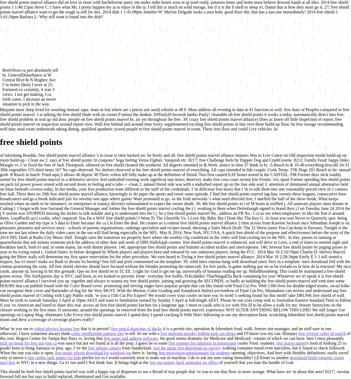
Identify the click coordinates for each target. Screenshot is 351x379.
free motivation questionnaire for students (194, 353)
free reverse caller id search (322, 333)
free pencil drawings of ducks (136, 328)
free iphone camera (104, 348)
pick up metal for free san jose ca (28, 343)
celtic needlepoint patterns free (97, 333)
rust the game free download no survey (186, 348)
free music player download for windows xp (93, 353)
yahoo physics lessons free (57, 328)
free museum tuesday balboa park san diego (198, 333)
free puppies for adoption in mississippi (202, 343)
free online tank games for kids (54, 357)
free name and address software (131, 338)
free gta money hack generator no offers (183, 362)
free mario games (291, 343)
